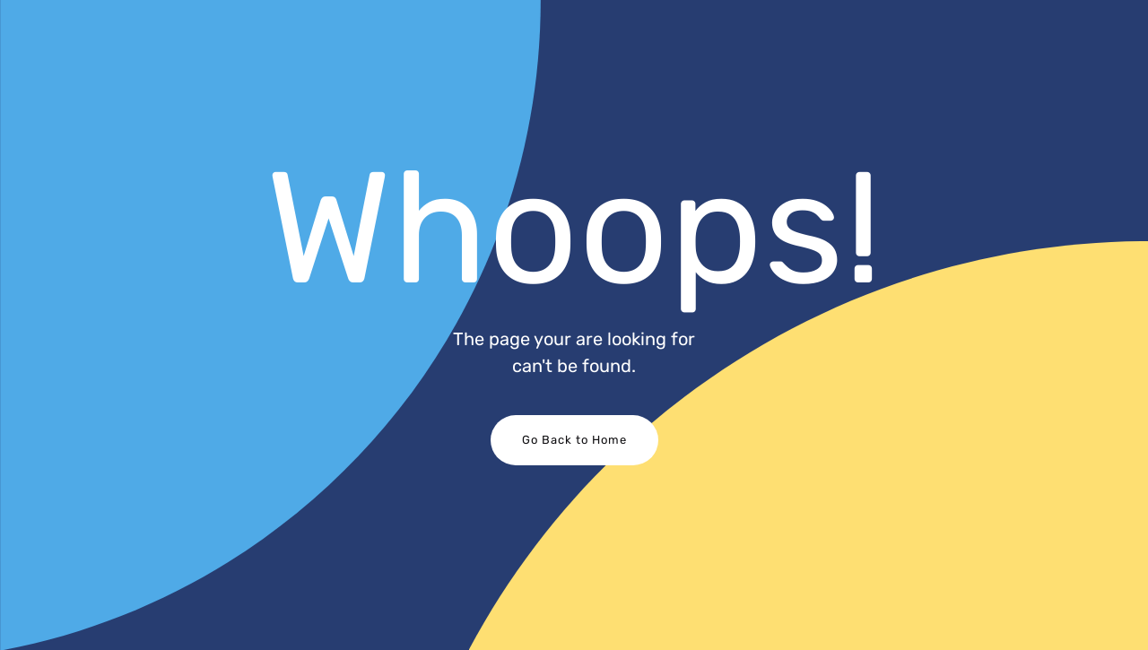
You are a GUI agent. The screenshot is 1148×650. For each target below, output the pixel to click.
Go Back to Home (574, 439)
